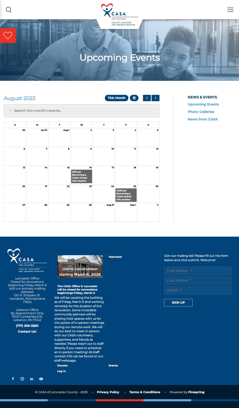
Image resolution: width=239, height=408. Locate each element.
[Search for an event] (81, 117)
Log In (61, 378)
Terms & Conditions (144, 399)
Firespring (196, 399)
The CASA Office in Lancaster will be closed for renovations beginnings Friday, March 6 (77, 296)
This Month (116, 105)
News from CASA (203, 126)
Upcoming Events (203, 111)
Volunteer (115, 263)
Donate (62, 372)
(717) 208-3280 (27, 332)
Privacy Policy (108, 399)
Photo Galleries (201, 119)
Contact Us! (27, 338)
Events (113, 372)
